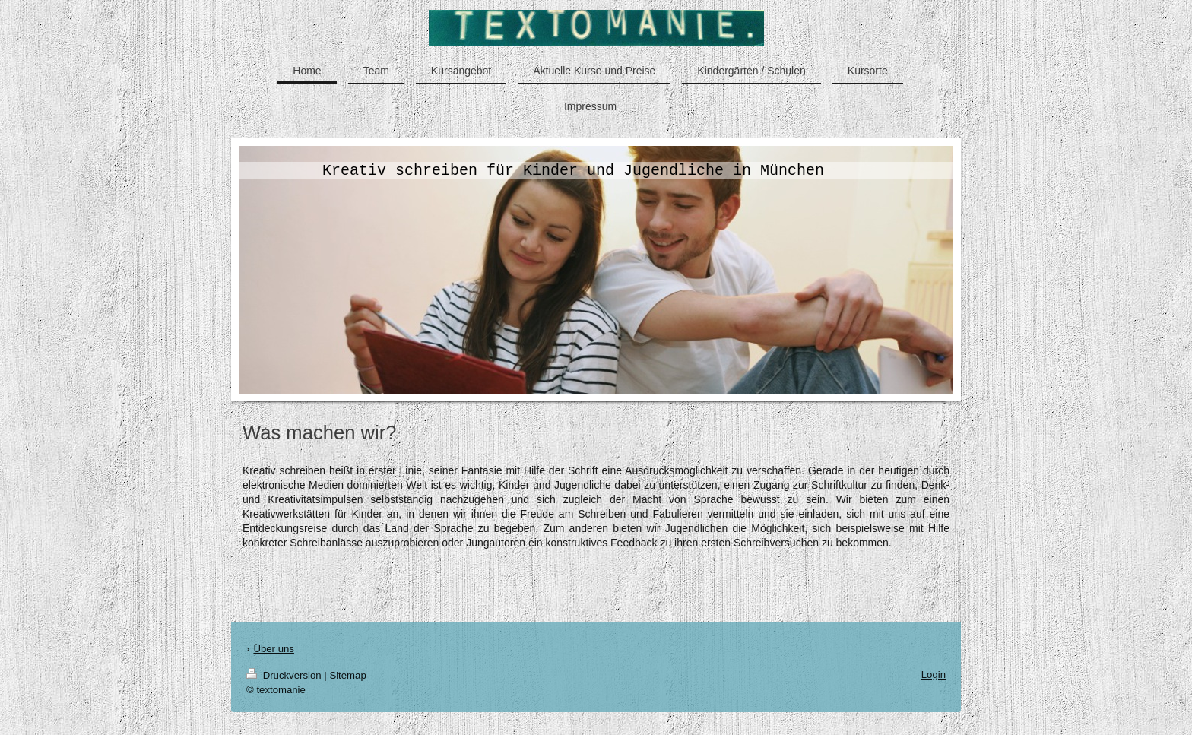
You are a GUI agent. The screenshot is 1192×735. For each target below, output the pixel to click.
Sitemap (347, 675)
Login (933, 674)
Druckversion (285, 675)
